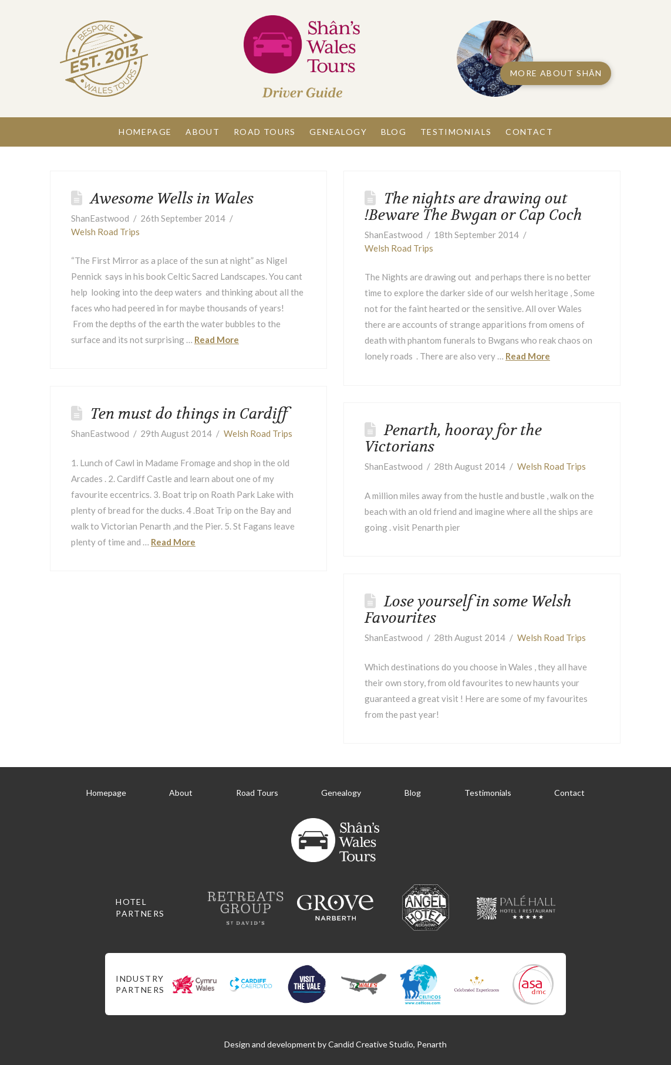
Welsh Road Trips (105, 231)
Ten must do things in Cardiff (189, 413)
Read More (216, 339)
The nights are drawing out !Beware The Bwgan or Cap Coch (473, 207)
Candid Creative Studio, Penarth (387, 1044)
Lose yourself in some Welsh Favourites (468, 610)
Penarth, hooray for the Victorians (453, 438)
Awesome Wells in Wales (172, 198)
